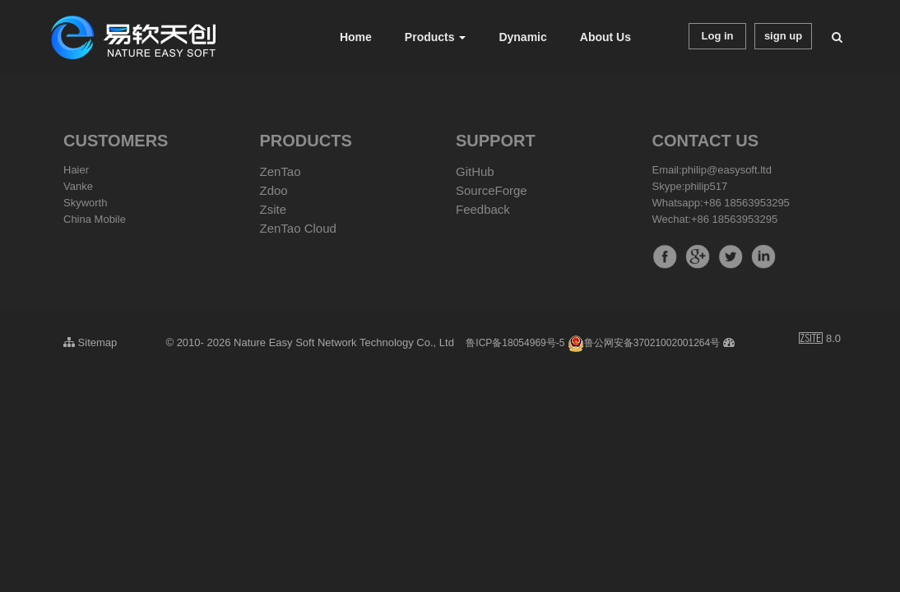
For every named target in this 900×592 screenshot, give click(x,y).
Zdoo (274, 190)
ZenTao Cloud (298, 228)
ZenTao (280, 171)
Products (435, 37)
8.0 (820, 339)
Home (356, 37)
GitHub (475, 171)
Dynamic (522, 37)
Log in (718, 36)
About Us (605, 37)
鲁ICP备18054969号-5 (515, 343)
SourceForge (491, 190)
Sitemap (90, 342)
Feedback (483, 209)
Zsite (273, 209)
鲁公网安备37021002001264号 (644, 343)
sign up (783, 36)
